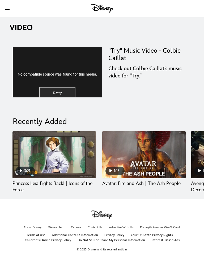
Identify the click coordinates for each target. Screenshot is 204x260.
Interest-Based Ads (165, 240)
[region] (57, 72)
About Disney (32, 227)
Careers (76, 227)
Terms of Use (35, 235)
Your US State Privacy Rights (152, 235)
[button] (7, 8)
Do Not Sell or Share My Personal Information (111, 240)
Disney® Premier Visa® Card (160, 227)
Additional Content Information (75, 235)
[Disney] (102, 8)
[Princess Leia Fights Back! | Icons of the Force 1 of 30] (54, 154)
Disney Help (56, 227)
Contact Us (95, 227)
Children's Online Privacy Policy (48, 240)
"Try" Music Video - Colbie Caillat (144, 54)
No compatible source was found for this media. (57, 74)
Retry (57, 93)
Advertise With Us (121, 227)
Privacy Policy (114, 235)
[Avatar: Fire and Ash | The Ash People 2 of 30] (144, 154)
